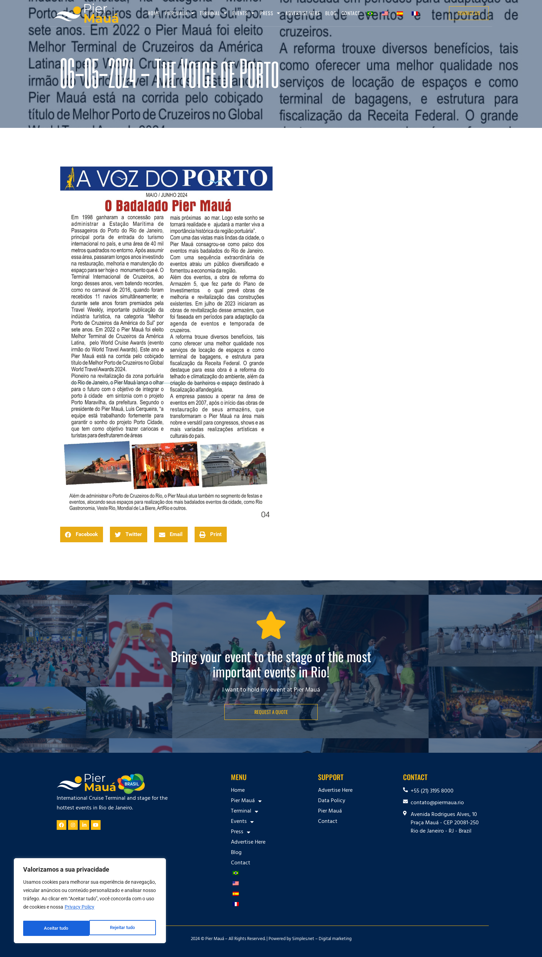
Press (270, 13)
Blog (330, 13)
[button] (81, 534)
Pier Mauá (180, 13)
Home (154, 13)
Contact (351, 13)
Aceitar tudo (124, 928)
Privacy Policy (79, 911)
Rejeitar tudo (56, 928)
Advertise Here (303, 13)
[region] (90, 902)
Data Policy (331, 801)
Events (243, 13)
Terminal (213, 13)
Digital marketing (335, 939)
